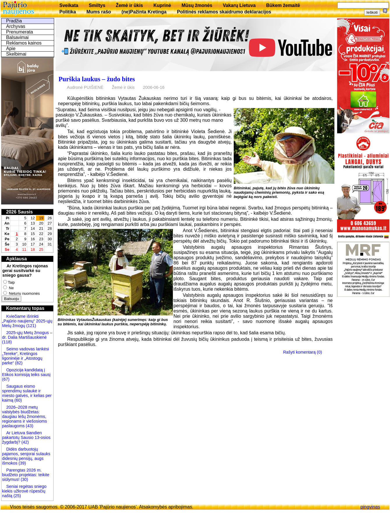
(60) (17, 400)
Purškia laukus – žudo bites (96, 79)
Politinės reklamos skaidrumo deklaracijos (224, 11)
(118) (7, 342)
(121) (31, 325)
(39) (21, 463)
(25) (16, 495)
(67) (6, 379)
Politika (67, 11)
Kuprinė (162, 5)
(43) (29, 425)
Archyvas (15, 26)
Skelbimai (16, 54)
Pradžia (14, 20)
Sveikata (68, 5)
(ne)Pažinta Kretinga (143, 11)
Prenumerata (19, 31)
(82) (19, 363)
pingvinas (370, 506)
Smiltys (97, 5)
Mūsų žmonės (197, 5)
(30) (24, 479)
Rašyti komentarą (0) (302, 352)
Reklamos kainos (24, 42)
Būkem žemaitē (283, 5)
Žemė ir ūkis (129, 5)
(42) (24, 442)
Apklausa (16, 258)
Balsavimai (17, 37)
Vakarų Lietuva (239, 5)
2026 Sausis (19, 211)
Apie (10, 48)
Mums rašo (98, 11)
